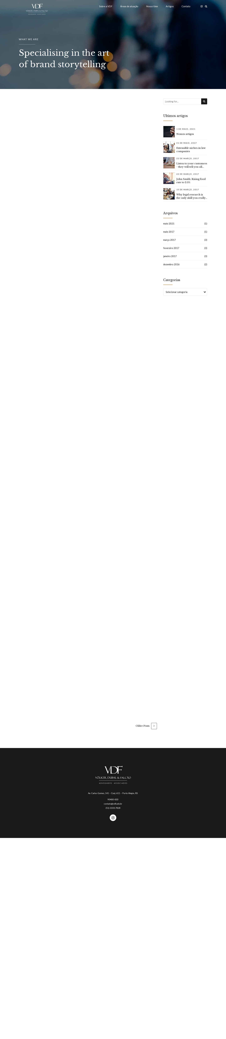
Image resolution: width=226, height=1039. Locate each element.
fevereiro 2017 (171, 248)
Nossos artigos (185, 133)
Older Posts (143, 725)
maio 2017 (168, 231)
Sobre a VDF (105, 6)
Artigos (170, 6)
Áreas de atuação (129, 6)
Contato (186, 6)
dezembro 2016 (171, 264)
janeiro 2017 (170, 256)
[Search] (204, 101)
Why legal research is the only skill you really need (191, 198)
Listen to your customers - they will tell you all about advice (191, 167)
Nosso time (152, 6)
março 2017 (169, 239)
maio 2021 (168, 223)
